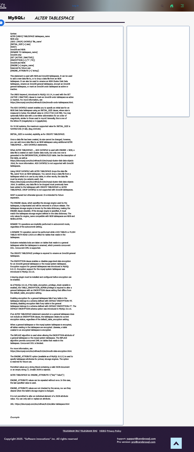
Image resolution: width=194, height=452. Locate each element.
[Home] (172, 6)
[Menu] (182, 6)
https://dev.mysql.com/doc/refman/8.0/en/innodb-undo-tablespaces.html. (41, 103)
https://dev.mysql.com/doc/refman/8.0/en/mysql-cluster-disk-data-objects (41, 161)
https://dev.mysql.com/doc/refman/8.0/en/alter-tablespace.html (42, 404)
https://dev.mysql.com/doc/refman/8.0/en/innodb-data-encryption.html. (41, 351)
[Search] (162, 6)
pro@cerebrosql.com (143, 442)
